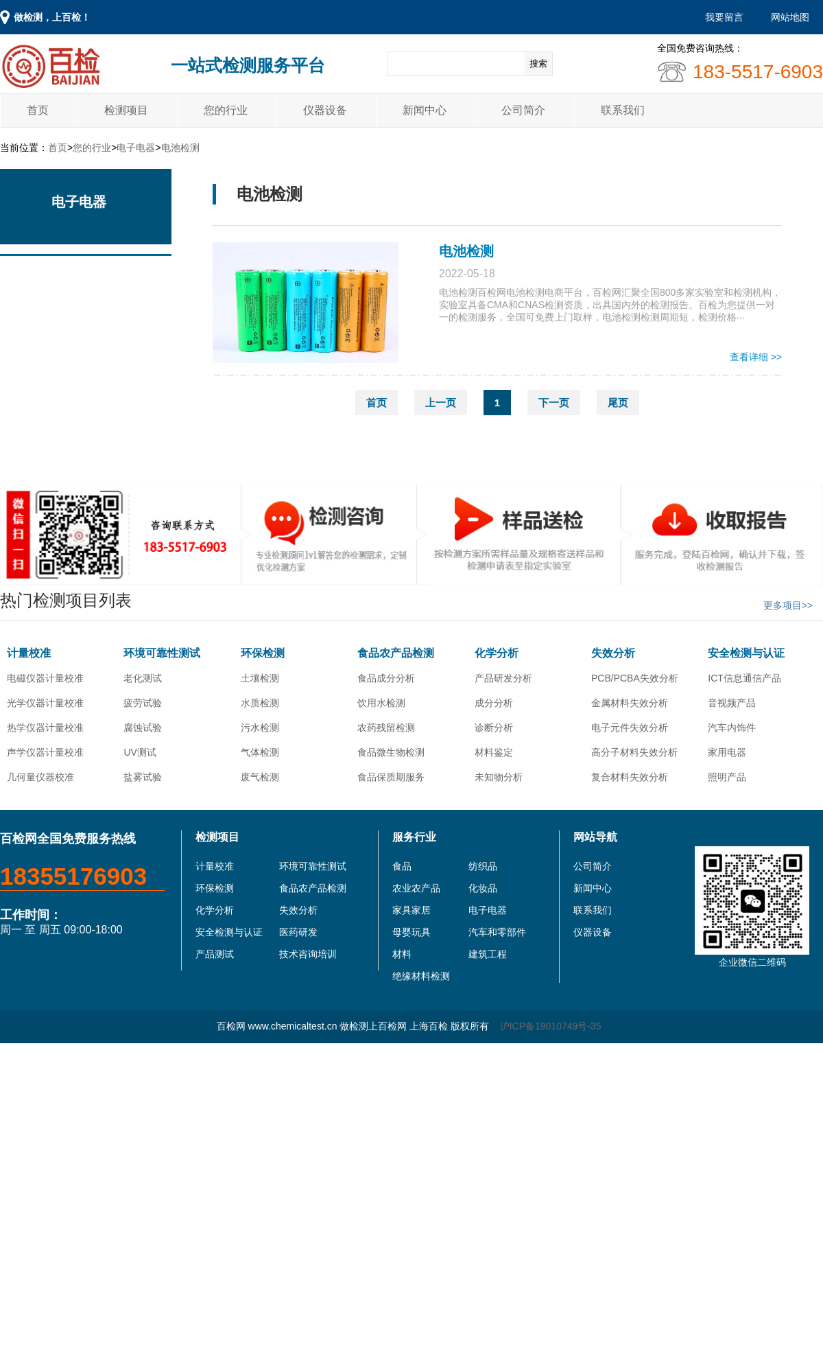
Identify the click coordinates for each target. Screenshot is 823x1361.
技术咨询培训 (308, 954)
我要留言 (724, 17)
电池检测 (180, 147)
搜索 (538, 63)
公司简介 (523, 110)
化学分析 (496, 653)
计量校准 (29, 653)
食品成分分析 (386, 678)
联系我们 (623, 110)
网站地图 (790, 17)
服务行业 (414, 837)
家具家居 (411, 910)
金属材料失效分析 (629, 702)
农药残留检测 (386, 727)
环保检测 (263, 653)
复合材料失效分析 (629, 776)
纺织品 (482, 866)
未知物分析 (499, 776)
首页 (38, 110)
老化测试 (142, 678)
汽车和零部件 (497, 932)
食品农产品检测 (395, 653)
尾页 (618, 402)
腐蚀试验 (142, 727)
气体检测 (260, 752)
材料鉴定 (494, 752)
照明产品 (727, 776)
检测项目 (126, 110)
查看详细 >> (756, 356)
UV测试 (139, 752)
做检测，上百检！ (52, 17)
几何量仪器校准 (40, 776)
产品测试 (214, 954)
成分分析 (494, 702)
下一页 (553, 402)
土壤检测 (260, 678)
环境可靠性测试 (161, 653)
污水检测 (260, 727)
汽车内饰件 (732, 727)
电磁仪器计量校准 (45, 678)
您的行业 (226, 110)
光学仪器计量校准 (45, 702)
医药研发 (298, 932)
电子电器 (136, 147)
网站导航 (595, 837)
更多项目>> (788, 605)
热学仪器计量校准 (45, 727)
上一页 (440, 402)
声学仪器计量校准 (45, 752)
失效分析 (613, 653)
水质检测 (260, 702)
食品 (402, 866)
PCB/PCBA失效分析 (634, 678)
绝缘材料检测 (421, 975)
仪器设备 (325, 110)
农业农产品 (416, 888)
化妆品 (482, 888)
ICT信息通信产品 (744, 678)
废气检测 (260, 776)
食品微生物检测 (391, 752)
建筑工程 (487, 954)
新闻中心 (424, 110)
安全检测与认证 (746, 653)
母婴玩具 (411, 932)
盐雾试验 (142, 776)
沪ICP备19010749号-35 (550, 1026)
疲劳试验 (142, 702)
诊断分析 (494, 727)
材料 (402, 954)
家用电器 (727, 752)
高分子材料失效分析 (634, 752)
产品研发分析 (503, 678)
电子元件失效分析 (629, 727)
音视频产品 (732, 702)
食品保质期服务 (391, 776)
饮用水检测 (381, 702)
